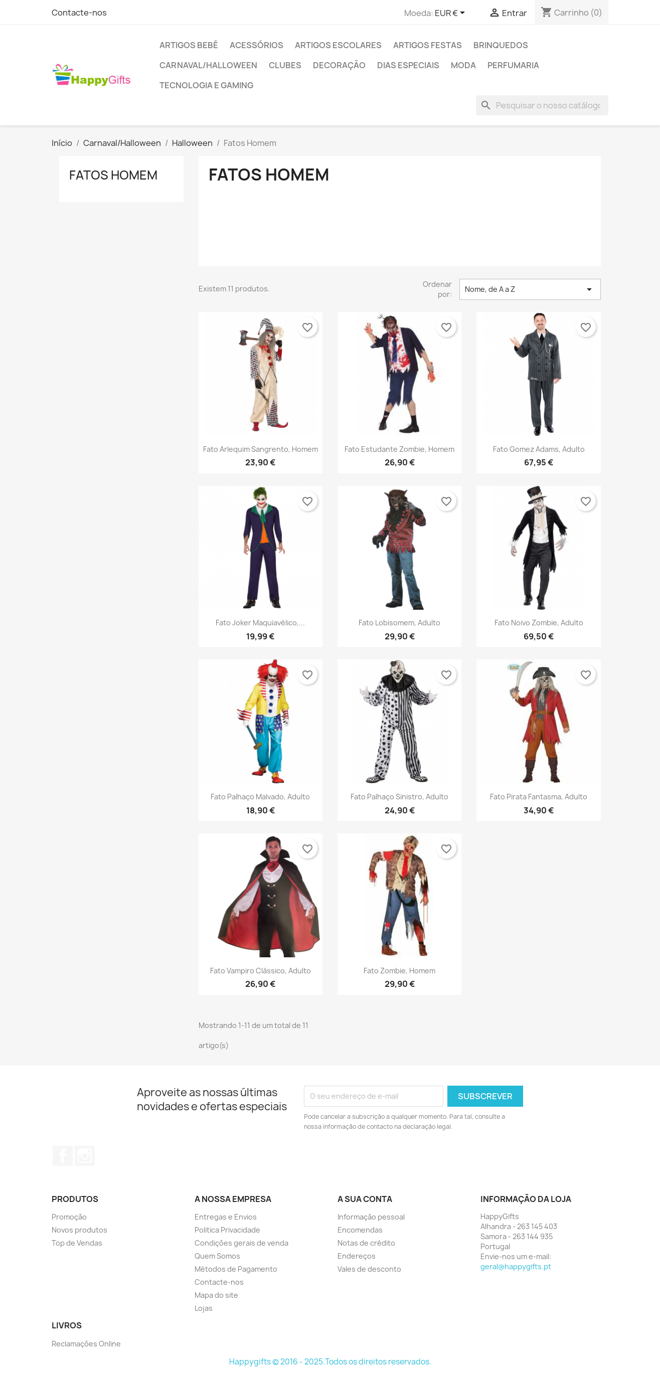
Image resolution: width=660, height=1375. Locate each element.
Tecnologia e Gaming (206, 85)
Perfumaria (513, 65)
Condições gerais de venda (241, 1243)
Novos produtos (79, 1230)
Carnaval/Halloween (208, 65)
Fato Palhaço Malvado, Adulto (260, 796)
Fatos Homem (113, 175)
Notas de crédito (366, 1243)
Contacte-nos (79, 12)
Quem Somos (217, 1256)
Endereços (357, 1256)
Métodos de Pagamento (236, 1269)
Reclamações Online (86, 1343)
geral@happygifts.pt (515, 1266)
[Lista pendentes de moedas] (451, 14)
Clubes (285, 65)
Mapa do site (216, 1295)
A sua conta (365, 1199)
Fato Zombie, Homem (399, 970)
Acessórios (256, 45)
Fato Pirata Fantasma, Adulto (538, 796)
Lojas (204, 1308)
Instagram (85, 1156)
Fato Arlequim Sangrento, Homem (260, 449)
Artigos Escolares (338, 45)
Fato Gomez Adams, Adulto (539, 449)
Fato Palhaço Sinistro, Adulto (399, 796)
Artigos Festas (427, 45)
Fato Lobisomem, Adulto (399, 622)
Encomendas (360, 1230)
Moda (463, 65)
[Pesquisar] (542, 105)
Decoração (339, 65)
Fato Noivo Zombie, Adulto (538, 622)
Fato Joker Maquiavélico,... (260, 622)
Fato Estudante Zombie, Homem (399, 449)
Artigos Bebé (188, 45)
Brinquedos (500, 45)
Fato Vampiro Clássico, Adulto (260, 970)
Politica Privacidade (227, 1230)
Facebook (63, 1156)
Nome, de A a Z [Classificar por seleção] (530, 289)
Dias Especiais (408, 65)
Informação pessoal (371, 1217)
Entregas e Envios (226, 1217)
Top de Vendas (77, 1243)
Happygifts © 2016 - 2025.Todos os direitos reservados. (330, 1361)
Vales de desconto (369, 1269)
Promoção (69, 1217)
